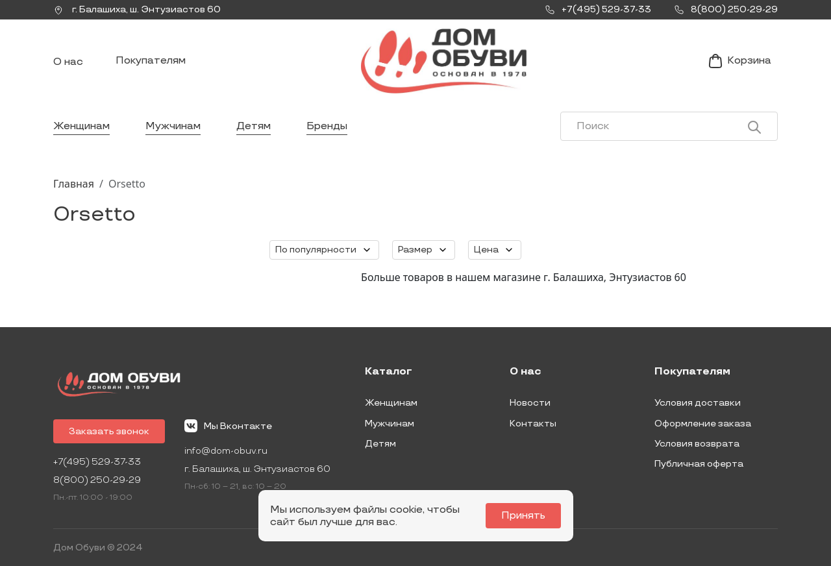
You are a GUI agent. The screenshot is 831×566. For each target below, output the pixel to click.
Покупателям (151, 61)
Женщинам (81, 126)
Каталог (388, 372)
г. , (137, 10)
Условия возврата (696, 444)
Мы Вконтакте (228, 425)
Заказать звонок (109, 431)
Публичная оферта (698, 464)
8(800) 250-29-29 (97, 480)
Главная (73, 184)
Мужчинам (173, 126)
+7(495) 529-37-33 (97, 461)
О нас (68, 62)
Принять (523, 516)
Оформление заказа (702, 423)
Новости (530, 403)
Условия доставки (697, 403)
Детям (253, 126)
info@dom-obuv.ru (225, 450)
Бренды (326, 126)
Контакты (533, 423)
